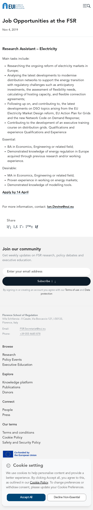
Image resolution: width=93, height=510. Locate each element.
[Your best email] (46, 272)
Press (6, 415)
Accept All (26, 497)
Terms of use (72, 290)
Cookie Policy (12, 437)
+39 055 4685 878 (30, 334)
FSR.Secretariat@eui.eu (33, 329)
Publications (11, 387)
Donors (7, 392)
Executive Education (17, 365)
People (7, 410)
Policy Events (12, 359)
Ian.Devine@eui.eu (60, 207)
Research (9, 355)
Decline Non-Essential (67, 497)
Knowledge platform (17, 382)
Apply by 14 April (15, 192)
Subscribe (46, 281)
